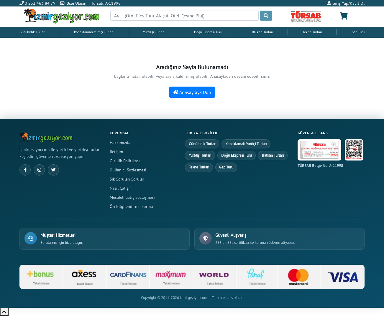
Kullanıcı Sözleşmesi (128, 170)
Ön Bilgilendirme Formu (131, 206)
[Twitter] (53, 170)
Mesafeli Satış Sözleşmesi (132, 197)
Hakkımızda (120, 142)
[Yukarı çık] (4, 312)
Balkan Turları (262, 32)
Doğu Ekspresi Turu (208, 32)
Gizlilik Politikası (125, 160)
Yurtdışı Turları (154, 32)
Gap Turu (358, 32)
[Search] (184, 16)
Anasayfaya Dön (192, 92)
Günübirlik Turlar (32, 32)
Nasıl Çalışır (120, 188)
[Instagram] (39, 170)
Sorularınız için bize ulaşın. (61, 242)
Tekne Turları (312, 32)
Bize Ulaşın (76, 3)
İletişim (116, 151)
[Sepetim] (344, 16)
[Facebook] (25, 170)
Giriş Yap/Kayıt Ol (346, 3)
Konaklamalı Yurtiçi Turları (94, 32)
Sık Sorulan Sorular (127, 179)
